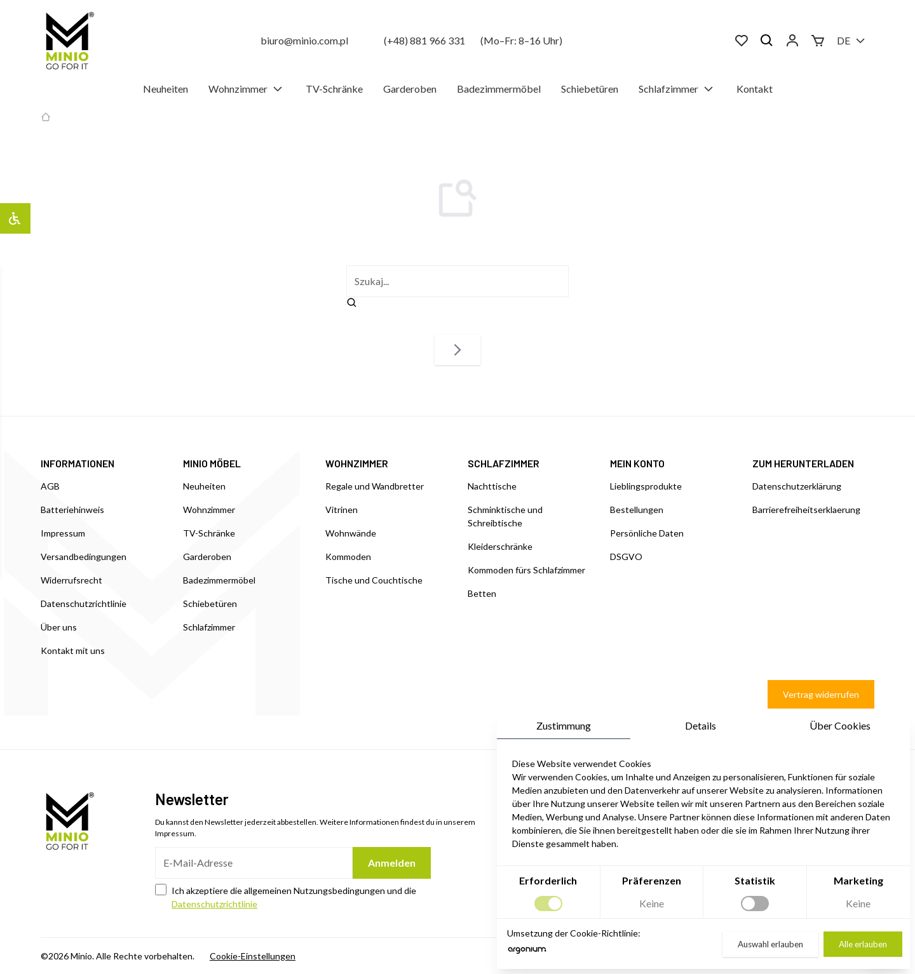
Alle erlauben (863, 944)
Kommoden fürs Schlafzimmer (526, 569)
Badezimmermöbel (499, 89)
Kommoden (348, 556)
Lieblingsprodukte (646, 486)
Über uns (59, 627)
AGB (50, 486)
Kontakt (754, 89)
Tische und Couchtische (374, 580)
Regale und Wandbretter (374, 486)
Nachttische (492, 486)
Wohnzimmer (246, 89)
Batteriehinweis (72, 509)
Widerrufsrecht (71, 580)
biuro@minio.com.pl (304, 40)
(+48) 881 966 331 (424, 40)
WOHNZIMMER (356, 463)
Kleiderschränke (500, 546)
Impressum (63, 533)
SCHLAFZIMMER (503, 463)
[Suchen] (767, 40)
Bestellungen (636, 509)
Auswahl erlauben (770, 944)
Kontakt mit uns (73, 650)
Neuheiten (165, 89)
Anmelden (392, 863)
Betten (482, 593)
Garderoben (410, 89)
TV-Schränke (334, 89)
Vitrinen (341, 509)
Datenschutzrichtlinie (83, 603)
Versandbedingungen (83, 556)
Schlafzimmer (677, 89)
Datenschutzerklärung (796, 486)
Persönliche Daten (647, 533)
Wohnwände (350, 533)
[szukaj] (457, 281)
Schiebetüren (589, 89)
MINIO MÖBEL (212, 463)
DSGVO (626, 556)
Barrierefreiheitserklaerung (806, 509)
